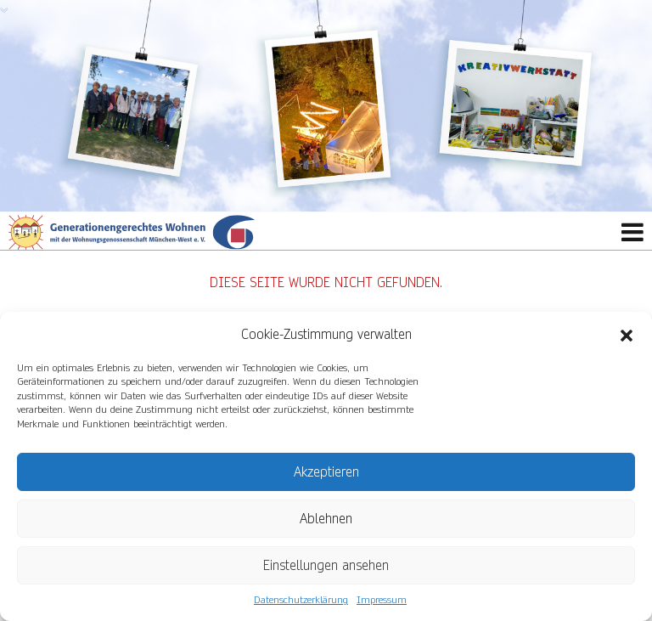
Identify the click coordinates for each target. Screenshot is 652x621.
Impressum (382, 600)
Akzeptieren (326, 472)
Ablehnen (326, 519)
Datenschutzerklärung (301, 600)
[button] (626, 334)
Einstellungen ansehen (326, 565)
